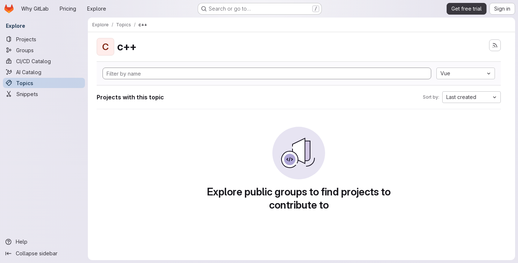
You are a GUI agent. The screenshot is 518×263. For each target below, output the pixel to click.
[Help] (44, 242)
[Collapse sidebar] (44, 253)
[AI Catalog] (44, 72)
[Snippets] (44, 94)
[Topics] (44, 83)
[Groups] (44, 50)
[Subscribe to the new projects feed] (495, 45)
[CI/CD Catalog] (44, 61)
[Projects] (44, 39)
